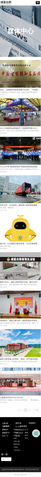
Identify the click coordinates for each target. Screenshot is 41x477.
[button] (38, 2)
